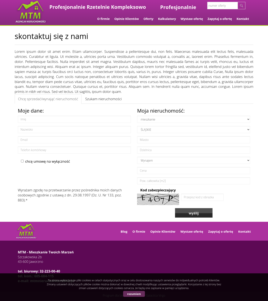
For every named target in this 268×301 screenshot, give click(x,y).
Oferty (148, 19)
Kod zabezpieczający (158, 190)
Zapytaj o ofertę (219, 19)
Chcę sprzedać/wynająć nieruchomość (48, 98)
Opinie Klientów (126, 19)
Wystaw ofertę (191, 19)
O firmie (103, 19)
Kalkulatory (167, 19)
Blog (124, 231)
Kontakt (243, 19)
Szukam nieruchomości (103, 98)
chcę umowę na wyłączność (45, 161)
